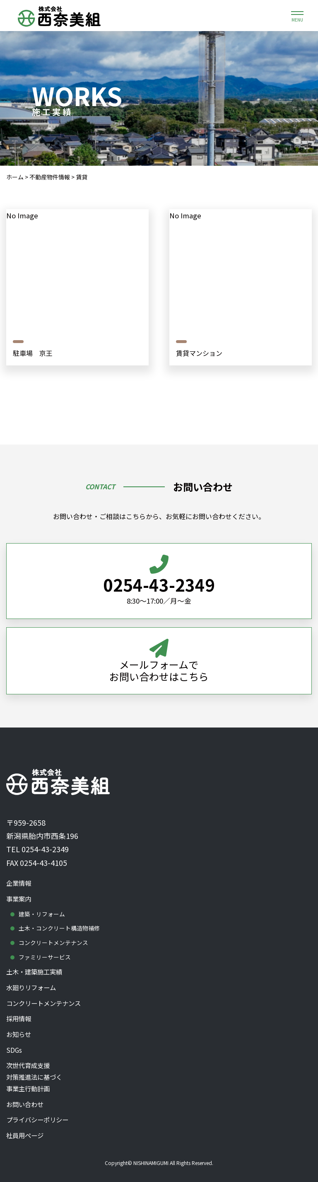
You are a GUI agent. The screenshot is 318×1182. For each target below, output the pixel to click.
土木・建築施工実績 (36, 967)
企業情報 (19, 876)
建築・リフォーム (42, 907)
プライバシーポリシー (39, 1119)
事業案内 (19, 892)
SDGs (14, 1047)
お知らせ (19, 1031)
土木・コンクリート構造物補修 (59, 922)
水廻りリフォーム (32, 983)
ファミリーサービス (45, 951)
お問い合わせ (26, 1103)
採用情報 (19, 1015)
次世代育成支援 (158, 1075)
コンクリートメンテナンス (53, 937)
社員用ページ (26, 1135)
